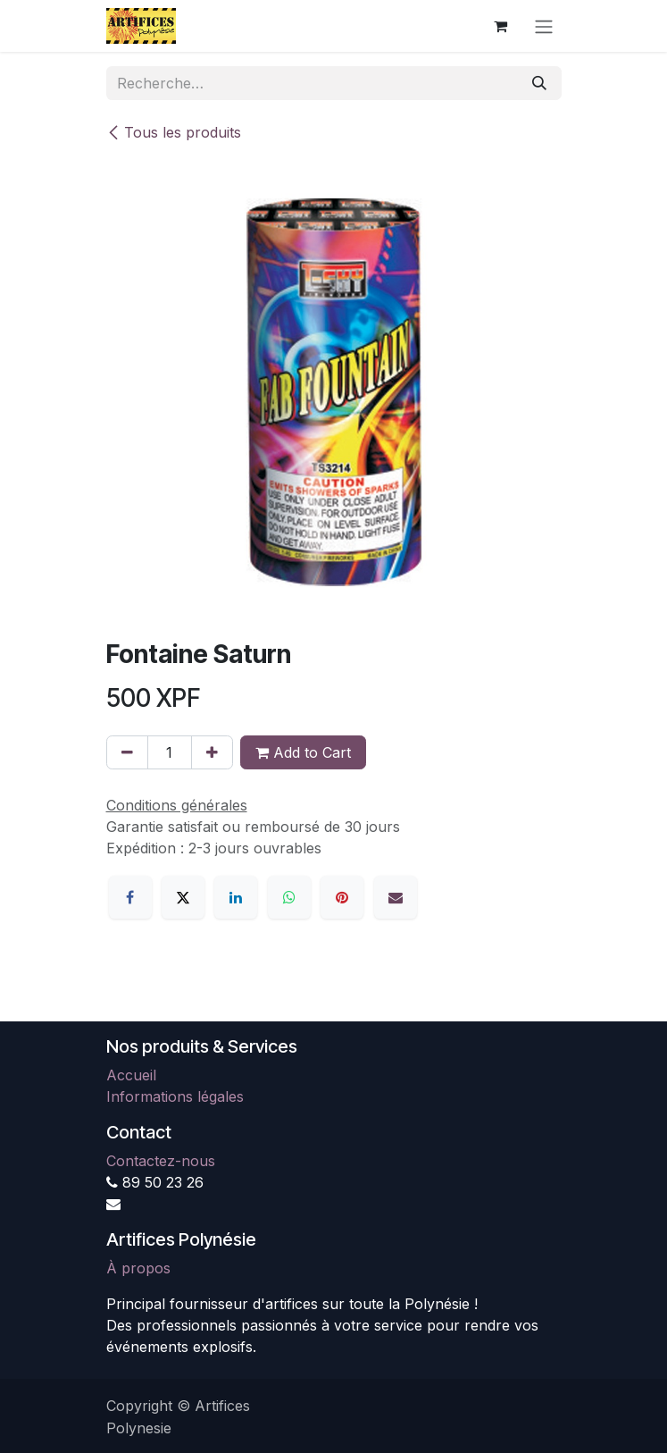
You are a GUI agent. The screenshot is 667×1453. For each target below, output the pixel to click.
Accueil (131, 1075)
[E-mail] (395, 897)
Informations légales (175, 1096)
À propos (138, 1268)
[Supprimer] (127, 752)
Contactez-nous (160, 1161)
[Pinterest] (342, 897)
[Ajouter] (212, 752)
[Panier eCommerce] (501, 26)
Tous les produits (173, 132)
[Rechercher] (539, 83)
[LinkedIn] (235, 897)
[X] (183, 897)
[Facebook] (130, 897)
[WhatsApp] (289, 897)
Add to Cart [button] (303, 752)
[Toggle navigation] (544, 26)
